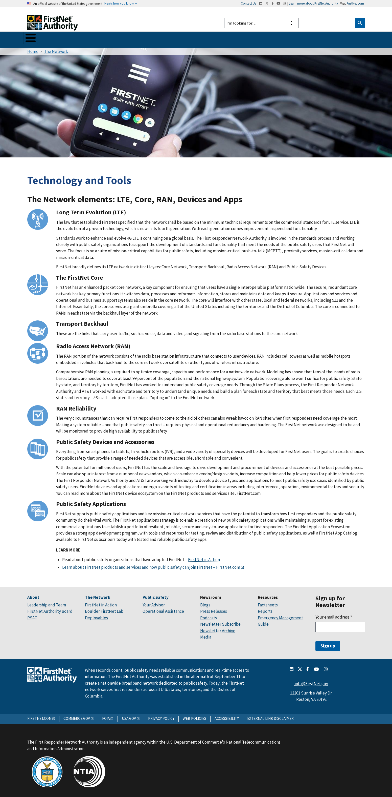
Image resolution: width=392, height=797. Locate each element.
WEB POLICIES (194, 716)
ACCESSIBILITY (227, 716)
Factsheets (268, 602)
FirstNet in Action (204, 557)
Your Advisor (154, 602)
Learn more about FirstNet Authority (313, 3)
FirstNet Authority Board (50, 609)
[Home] (52, 26)
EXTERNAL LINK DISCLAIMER (270, 716)
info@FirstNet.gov (311, 681)
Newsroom (159, 39)
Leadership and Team (46, 602)
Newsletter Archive (217, 628)
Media (205, 635)
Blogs (205, 602)
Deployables (96, 615)
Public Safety (96, 39)
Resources (188, 39)
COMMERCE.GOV (76, 716)
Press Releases (213, 609)
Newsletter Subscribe (220, 622)
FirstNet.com (355, 3)
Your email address (333, 615)
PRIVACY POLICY (161, 716)
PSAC (32, 615)
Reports (265, 609)
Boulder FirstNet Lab (104, 609)
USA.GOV (129, 716)
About (34, 39)
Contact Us (248, 3)
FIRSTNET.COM (39, 716)
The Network (62, 39)
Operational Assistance (163, 609)
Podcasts (208, 615)
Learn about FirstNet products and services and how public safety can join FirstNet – (139, 565)
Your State (129, 39)
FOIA (106, 716)
